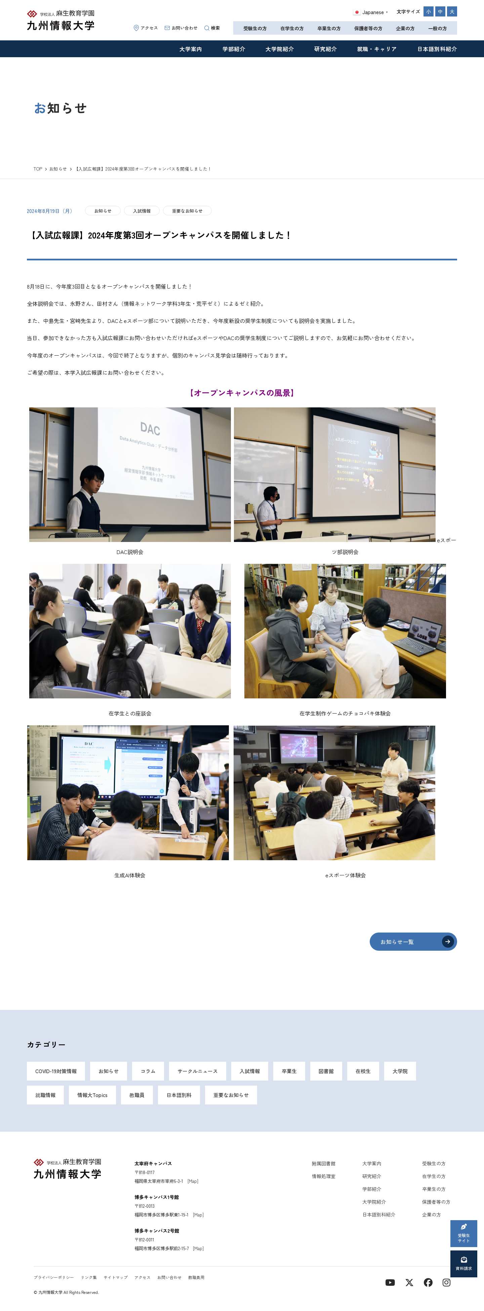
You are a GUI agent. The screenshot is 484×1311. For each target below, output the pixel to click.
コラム (148, 1071)
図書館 (326, 1071)
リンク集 (89, 1277)
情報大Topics (92, 1094)
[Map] (193, 1181)
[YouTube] (390, 1282)
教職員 (137, 1094)
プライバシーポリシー (54, 1277)
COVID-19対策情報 (56, 1071)
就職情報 (45, 1094)
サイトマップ (116, 1277)
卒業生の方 (329, 28)
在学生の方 (292, 28)
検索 (212, 28)
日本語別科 (179, 1094)
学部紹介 (234, 49)
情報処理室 (323, 1176)
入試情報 (142, 211)
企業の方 (405, 28)
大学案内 (190, 49)
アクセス (146, 28)
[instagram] (446, 1282)
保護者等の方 (368, 28)
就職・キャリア (377, 49)
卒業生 (289, 1071)
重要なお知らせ (187, 211)
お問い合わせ (181, 28)
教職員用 (196, 1277)
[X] (409, 1282)
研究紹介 (325, 49)
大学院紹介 (280, 49)
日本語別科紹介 (437, 49)
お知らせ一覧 (397, 942)
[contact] (428, 1282)
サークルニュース (197, 1071)
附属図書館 (323, 1163)
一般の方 (437, 28)
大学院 (400, 1071)
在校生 (363, 1071)
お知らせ (103, 211)
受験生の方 (255, 28)
